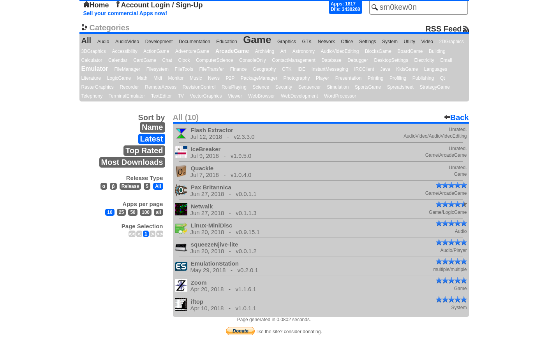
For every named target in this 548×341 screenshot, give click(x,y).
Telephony (92, 96)
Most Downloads (132, 162)
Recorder (129, 87)
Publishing (423, 78)
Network (326, 41)
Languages (435, 69)
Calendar (117, 60)
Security (283, 87)
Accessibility (124, 51)
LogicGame (119, 78)
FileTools (184, 69)
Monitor (176, 78)
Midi (157, 78)
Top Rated (144, 150)
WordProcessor (340, 96)
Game (257, 39)
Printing (376, 78)
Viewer (235, 96)
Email (446, 60)
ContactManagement (293, 60)
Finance (238, 69)
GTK (307, 41)
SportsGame (368, 87)
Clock (184, 60)
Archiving (264, 51)
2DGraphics (451, 41)
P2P (230, 78)
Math (142, 78)
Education (226, 41)
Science (261, 87)
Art (283, 51)
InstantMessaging (330, 69)
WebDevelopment (299, 96)
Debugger (357, 60)
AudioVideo (127, 41)
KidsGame (407, 69)
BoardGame (410, 51)
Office (347, 41)
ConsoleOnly (252, 60)
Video (427, 41)
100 (146, 212)
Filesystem (157, 69)
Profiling (397, 78)
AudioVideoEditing (340, 51)
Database (331, 60)
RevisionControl (199, 87)
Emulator (94, 68)
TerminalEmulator (127, 96)
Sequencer (309, 87)
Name (152, 127)
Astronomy (304, 51)
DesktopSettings (391, 60)
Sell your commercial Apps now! (125, 13)
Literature (91, 78)
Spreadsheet (400, 87)
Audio (103, 41)
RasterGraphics (97, 87)
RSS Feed (443, 28)
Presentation (348, 78)
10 (109, 212)
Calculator (91, 60)
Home (96, 5)
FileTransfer (211, 69)
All (86, 40)
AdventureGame (192, 51)
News (214, 78)
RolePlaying (234, 87)
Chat (167, 60)
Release (130, 186)
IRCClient (364, 69)
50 (132, 212)
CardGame (144, 60)
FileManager (127, 69)
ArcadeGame (232, 51)
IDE (301, 69)
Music (196, 78)
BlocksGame (378, 51)
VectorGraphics (206, 96)
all (158, 212)
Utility (409, 41)
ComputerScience (214, 60)
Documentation (194, 41)
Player (322, 78)
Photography (296, 78)
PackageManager (259, 78)
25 (121, 212)
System (390, 41)
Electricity (424, 60)
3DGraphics (93, 51)
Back (456, 117)
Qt (442, 78)
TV (181, 96)
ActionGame (156, 51)
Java (385, 69)
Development (159, 41)
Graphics (286, 41)
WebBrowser (261, 96)
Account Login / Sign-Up (159, 5)
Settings (367, 41)
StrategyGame (434, 87)
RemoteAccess (160, 87)
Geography (264, 69)
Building (437, 51)
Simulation (338, 87)
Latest (151, 139)
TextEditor (161, 96)
